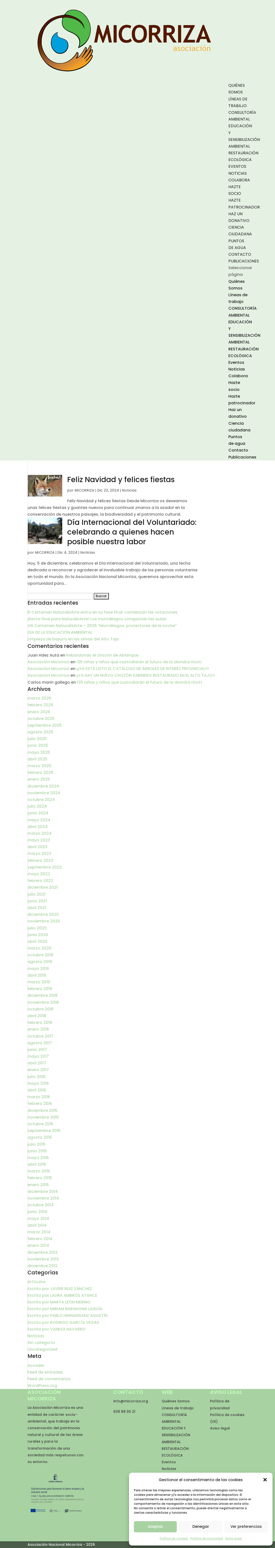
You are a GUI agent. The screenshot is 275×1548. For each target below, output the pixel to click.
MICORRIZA (84, 490)
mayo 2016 (38, 1083)
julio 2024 (37, 806)
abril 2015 (37, 1164)
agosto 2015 (40, 1137)
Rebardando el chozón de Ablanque (102, 655)
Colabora (239, 180)
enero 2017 (38, 1070)
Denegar (200, 1526)
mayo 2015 (38, 1158)
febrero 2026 (40, 705)
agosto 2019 (40, 961)
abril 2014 (37, 1225)
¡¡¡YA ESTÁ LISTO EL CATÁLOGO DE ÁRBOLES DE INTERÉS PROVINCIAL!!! (142, 668)
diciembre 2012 (43, 1266)
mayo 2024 (39, 820)
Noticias (237, 173)
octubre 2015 (40, 1124)
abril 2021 (37, 908)
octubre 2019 (40, 955)
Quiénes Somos (176, 1401)
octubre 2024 (41, 799)
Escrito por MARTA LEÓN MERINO (59, 1302)
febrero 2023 (40, 860)
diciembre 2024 (43, 786)
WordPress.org (42, 1385)
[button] (265, 1479)
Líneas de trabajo (178, 1408)
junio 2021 (37, 901)
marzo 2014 (39, 1232)
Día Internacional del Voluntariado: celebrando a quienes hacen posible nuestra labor (132, 532)
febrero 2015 (40, 1178)
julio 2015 (36, 1144)
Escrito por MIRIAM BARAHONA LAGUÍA (65, 1309)
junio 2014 (37, 1211)
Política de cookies (174, 1538)
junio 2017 (37, 1049)
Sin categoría (41, 1342)
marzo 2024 (40, 833)
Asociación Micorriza (48, 662)
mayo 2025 (39, 752)
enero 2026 (39, 712)
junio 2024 (38, 813)
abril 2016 (37, 1090)
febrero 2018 (40, 1022)
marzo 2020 (39, 948)
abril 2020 (37, 941)
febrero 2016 (40, 1103)
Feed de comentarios (49, 1379)
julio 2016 (36, 1077)
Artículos (37, 1282)
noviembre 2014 (43, 1198)
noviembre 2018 (43, 1002)
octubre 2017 (40, 1036)
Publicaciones (243, 261)
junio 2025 (38, 745)
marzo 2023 (39, 853)
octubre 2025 (41, 718)
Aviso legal (233, 1538)
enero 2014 (38, 1245)
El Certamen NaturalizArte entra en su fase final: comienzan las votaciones (103, 612)
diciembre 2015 (43, 1110)
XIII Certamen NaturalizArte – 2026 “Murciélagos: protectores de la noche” (102, 625)
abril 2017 (37, 1063)
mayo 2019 (38, 968)
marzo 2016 (39, 1097)
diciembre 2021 (43, 887)
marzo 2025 (39, 766)
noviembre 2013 (43, 1259)
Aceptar (155, 1526)
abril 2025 (37, 759)
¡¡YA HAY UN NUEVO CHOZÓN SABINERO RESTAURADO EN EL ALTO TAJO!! (145, 675)
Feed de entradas (45, 1372)
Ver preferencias (246, 1526)
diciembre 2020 (43, 914)
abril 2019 (37, 975)
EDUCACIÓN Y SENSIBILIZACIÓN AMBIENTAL (176, 1435)
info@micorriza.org (130, 1401)
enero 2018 (38, 1029)
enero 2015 (38, 1185)
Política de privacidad (206, 1538)
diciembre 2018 (43, 995)
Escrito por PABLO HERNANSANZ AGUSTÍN (68, 1315)
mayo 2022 (39, 874)
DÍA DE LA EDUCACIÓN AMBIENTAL (60, 632)
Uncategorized (42, 1349)
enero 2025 (39, 779)
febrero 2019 (40, 989)
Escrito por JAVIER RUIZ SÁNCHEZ (60, 1289)
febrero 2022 (40, 880)
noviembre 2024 (44, 793)
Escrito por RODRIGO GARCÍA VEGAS (63, 1322)
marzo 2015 (39, 1171)
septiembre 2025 (45, 725)
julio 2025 (37, 739)
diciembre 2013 (43, 1252)
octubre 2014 (41, 1205)
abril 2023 (37, 847)
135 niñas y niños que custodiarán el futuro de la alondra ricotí (138, 662)
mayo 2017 (38, 1056)
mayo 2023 (39, 840)
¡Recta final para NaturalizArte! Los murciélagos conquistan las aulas (97, 619)
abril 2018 (37, 1016)
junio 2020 (38, 935)
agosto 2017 (40, 1043)
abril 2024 (38, 827)
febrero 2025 (40, 772)
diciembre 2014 (43, 1191)
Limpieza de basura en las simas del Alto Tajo (73, 639)
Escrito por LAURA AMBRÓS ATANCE (62, 1295)
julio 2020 (37, 928)
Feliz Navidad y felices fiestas (121, 479)
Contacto (239, 254)
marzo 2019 (39, 982)
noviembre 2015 (43, 1117)
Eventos (237, 166)
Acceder (36, 1365)
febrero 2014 (40, 1239)
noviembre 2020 (44, 921)
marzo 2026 (39, 698)
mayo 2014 (38, 1218)
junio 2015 (37, 1151)
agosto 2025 (40, 732)
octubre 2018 (40, 1009)
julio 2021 (36, 894)
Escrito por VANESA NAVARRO (57, 1329)
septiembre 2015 (44, 1130)
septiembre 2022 (45, 867)
